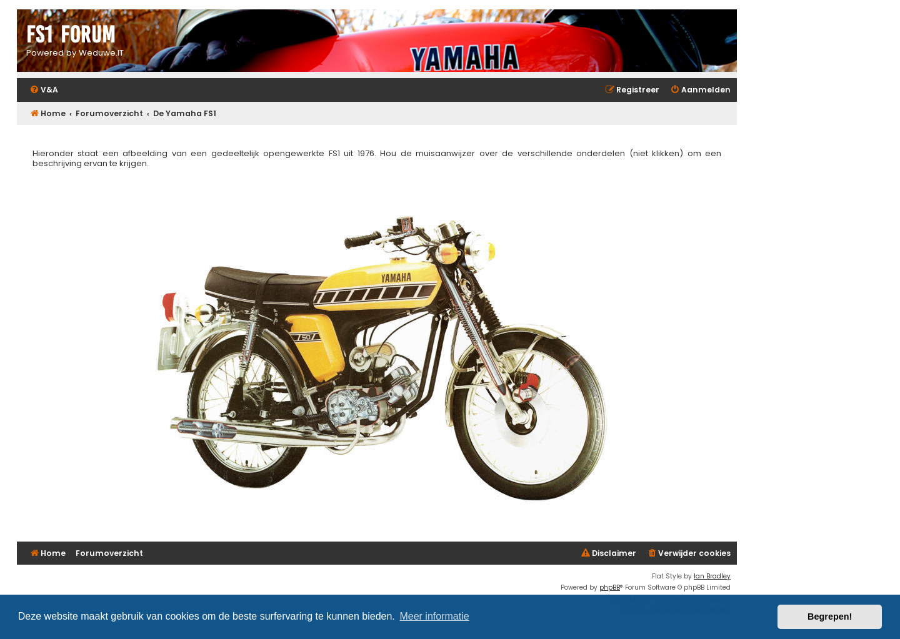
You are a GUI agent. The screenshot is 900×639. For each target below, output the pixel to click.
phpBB (609, 587)
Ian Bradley (712, 576)
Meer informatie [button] (434, 616)
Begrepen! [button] (830, 617)
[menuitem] (43, 90)
